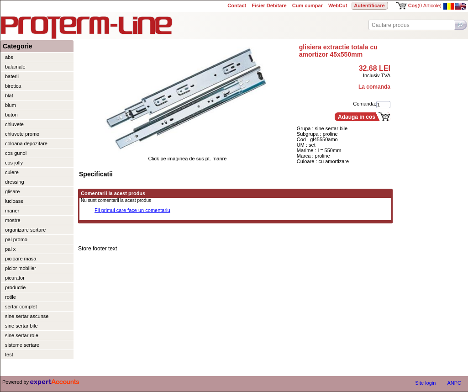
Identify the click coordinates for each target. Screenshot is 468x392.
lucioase (14, 201)
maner (12, 210)
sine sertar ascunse (26, 316)
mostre (13, 220)
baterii (12, 76)
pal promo (16, 239)
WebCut (337, 5)
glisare (12, 191)
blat (9, 95)
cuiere (12, 172)
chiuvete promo (22, 134)
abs (9, 57)
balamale (15, 66)
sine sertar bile (21, 325)
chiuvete (14, 124)
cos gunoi (15, 153)
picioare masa (20, 258)
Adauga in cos (356, 117)
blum (10, 105)
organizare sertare (25, 230)
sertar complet (21, 306)
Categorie (17, 46)
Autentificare (369, 5)
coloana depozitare (26, 143)
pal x (10, 249)
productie (15, 287)
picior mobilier (20, 268)
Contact (236, 5)
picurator (15, 278)
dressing (14, 182)
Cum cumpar (307, 5)
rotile (10, 297)
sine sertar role (21, 335)
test (9, 354)
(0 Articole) (425, 5)
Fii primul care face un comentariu (132, 210)
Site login (425, 383)
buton (11, 114)
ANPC (454, 383)
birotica (13, 86)
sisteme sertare (22, 345)
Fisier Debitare (269, 5)
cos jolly (14, 162)
